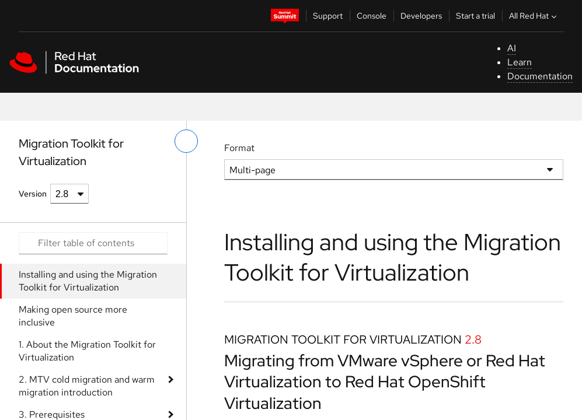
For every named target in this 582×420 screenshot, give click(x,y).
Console (371, 15)
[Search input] (93, 243)
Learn (519, 62)
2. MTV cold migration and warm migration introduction (87, 385)
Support (328, 15)
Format (239, 148)
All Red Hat (534, 15)
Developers (421, 15)
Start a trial (475, 15)
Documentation (540, 76)
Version (33, 193)
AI (511, 48)
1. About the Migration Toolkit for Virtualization (87, 350)
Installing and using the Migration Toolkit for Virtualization (88, 280)
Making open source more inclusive (73, 315)
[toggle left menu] (186, 141)
